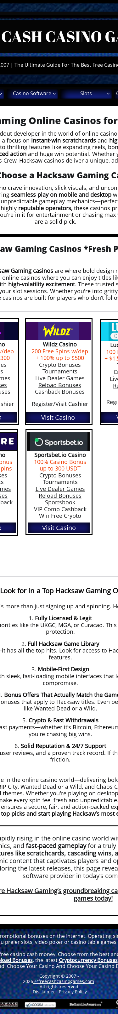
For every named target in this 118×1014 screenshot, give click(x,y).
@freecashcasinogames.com (63, 981)
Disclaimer (44, 992)
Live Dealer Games (60, 488)
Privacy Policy (73, 992)
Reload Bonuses (60, 495)
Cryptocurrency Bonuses (88, 960)
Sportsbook (60, 502)
